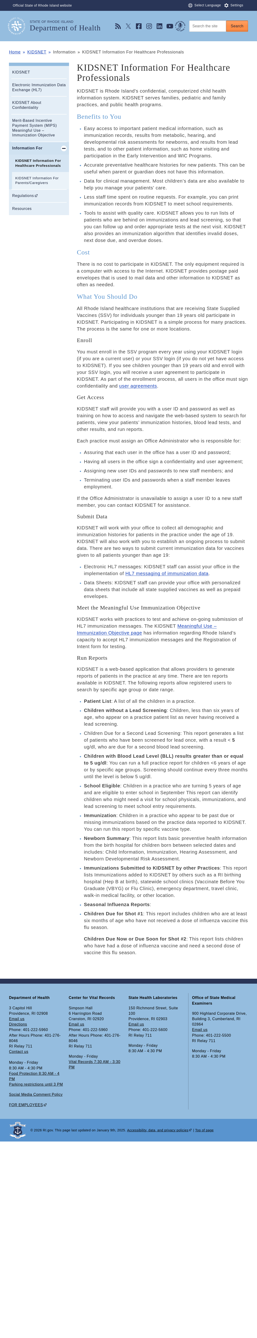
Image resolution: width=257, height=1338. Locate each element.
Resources (22, 209)
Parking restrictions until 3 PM (36, 1084)
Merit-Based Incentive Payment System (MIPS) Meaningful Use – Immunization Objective (34, 128)
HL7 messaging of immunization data (166, 573)
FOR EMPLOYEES (26, 1105)
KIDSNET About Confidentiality (26, 105)
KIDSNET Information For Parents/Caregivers (37, 180)
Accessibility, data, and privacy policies (157, 1130)
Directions (18, 1024)
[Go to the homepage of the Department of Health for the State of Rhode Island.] (19, 26)
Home (14, 52)
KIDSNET (36, 52)
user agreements (138, 386)
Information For (27, 148)
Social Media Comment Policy (36, 1094)
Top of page (204, 1130)
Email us (16, 1019)
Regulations (23, 196)
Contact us (18, 1052)
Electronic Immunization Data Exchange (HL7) (39, 87)
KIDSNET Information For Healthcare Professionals (38, 163)
